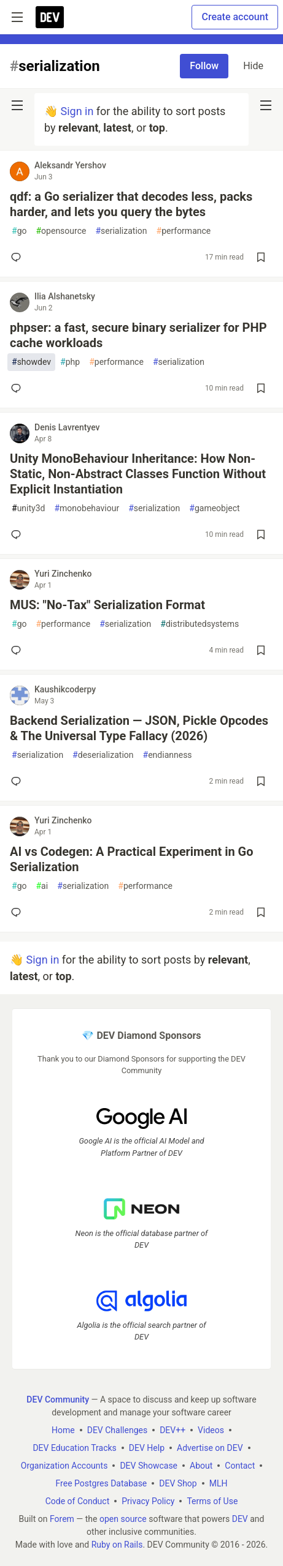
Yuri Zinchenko (63, 574)
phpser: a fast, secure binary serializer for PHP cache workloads (138, 335)
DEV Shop (177, 1483)
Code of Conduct (77, 1501)
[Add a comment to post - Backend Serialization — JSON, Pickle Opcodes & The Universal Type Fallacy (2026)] (18, 781)
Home (63, 1430)
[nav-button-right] (266, 105)
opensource (61, 231)
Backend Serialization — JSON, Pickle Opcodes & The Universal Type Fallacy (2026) (139, 728)
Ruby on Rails (117, 1544)
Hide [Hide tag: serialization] (253, 66)
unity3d (28, 508)
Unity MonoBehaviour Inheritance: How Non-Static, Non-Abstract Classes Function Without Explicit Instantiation (138, 473)
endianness (167, 755)
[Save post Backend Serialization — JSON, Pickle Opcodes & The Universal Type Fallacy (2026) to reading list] (261, 781)
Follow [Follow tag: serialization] (204, 66)
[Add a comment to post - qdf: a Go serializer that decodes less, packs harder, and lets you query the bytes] (18, 257)
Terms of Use (212, 1501)
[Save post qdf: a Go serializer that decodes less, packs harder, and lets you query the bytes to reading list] (261, 257)
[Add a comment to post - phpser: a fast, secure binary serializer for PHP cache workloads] (18, 388)
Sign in (76, 111)
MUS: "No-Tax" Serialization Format (107, 605)
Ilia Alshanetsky (64, 296)
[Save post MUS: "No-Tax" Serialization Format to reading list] (261, 650)
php (70, 362)
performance (184, 231)
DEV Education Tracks (74, 1448)
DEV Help (147, 1448)
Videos (211, 1430)
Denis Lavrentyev (67, 427)
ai (42, 886)
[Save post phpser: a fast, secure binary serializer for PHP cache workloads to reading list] (261, 388)
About (201, 1465)
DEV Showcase (148, 1465)
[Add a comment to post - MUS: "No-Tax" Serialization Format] (18, 650)
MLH (218, 1483)
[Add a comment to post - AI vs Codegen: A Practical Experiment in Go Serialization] (18, 912)
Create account (234, 17)
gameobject (214, 508)
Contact (240, 1465)
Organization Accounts (64, 1465)
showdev (31, 362)
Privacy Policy (148, 1501)
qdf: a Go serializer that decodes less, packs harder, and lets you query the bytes (131, 204)
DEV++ (172, 1430)
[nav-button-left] (17, 105)
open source (123, 1519)
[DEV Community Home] (49, 17)
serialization (121, 231)
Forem (62, 1519)
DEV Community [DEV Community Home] (57, 1399)
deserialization (102, 755)
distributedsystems (199, 624)
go (19, 231)
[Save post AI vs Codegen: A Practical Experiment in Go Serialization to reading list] (261, 912)
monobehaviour (86, 508)
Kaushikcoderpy (65, 689)
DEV (240, 1519)
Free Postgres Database (101, 1483)
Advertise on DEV (210, 1448)
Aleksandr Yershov (70, 165)
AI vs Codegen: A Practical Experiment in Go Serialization (132, 859)
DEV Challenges (117, 1430)
